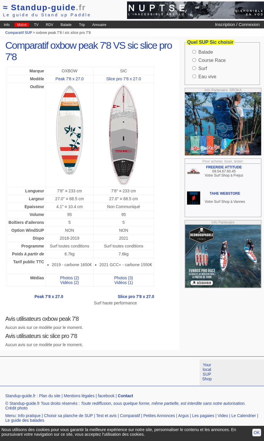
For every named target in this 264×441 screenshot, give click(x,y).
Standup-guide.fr (20, 395)
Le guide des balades (24, 420)
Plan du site (49, 395)
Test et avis (106, 415)
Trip (82, 25)
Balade (66, 25)
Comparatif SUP (19, 33)
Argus (183, 415)
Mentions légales (79, 395)
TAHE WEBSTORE (225, 193)
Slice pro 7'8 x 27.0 (123, 78)
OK (257, 432)
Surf (202, 68)
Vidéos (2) (69, 282)
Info (7, 25)
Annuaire (99, 25)
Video (222, 415)
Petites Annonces (159, 415)
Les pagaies (203, 415)
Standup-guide (44, 7)
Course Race (212, 60)
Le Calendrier (243, 415)
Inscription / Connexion (237, 24)
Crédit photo (16, 408)
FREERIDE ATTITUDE (224, 167)
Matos (22, 25)
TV (36, 25)
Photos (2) (69, 278)
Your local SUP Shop (207, 371)
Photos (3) (123, 278)
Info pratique (29, 415)
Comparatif (130, 415)
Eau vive (207, 76)
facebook (106, 395)
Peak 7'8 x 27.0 (70, 78)
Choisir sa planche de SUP (68, 415)
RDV (49, 25)
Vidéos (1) (123, 282)
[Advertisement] (106, 373)
